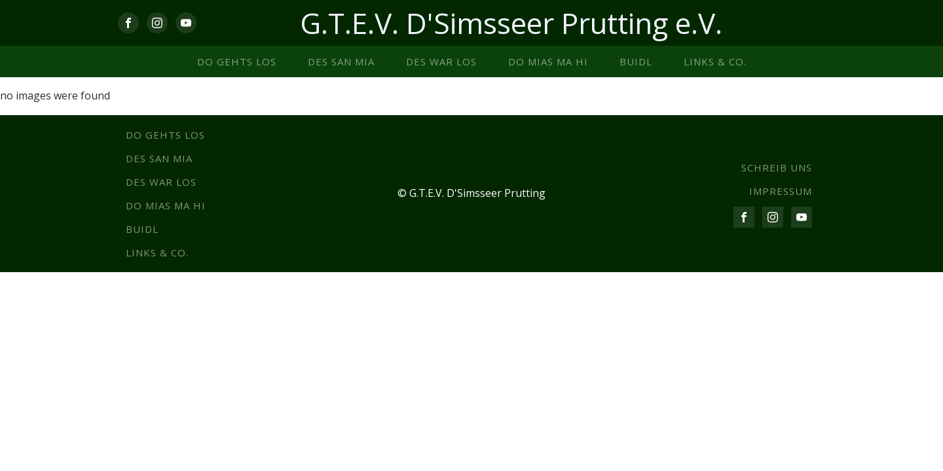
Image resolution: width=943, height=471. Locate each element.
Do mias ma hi (548, 61)
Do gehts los (236, 61)
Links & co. (715, 61)
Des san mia (341, 61)
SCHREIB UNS (776, 167)
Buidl (635, 61)
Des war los (441, 61)
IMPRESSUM (780, 191)
